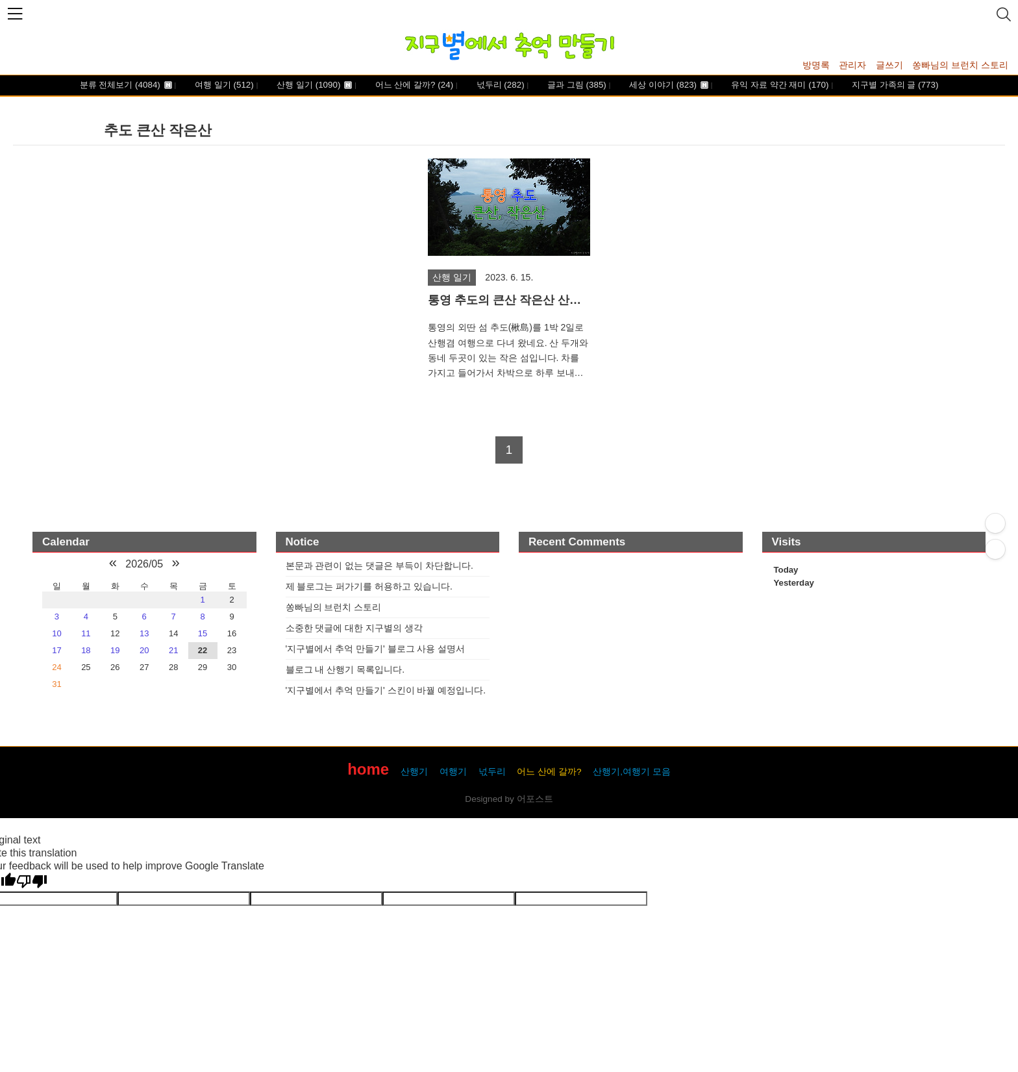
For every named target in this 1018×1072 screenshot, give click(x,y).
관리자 (852, 65)
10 (56, 633)
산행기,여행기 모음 (632, 772)
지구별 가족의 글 (893, 85)
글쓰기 (889, 65)
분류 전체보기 (126, 85)
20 (144, 650)
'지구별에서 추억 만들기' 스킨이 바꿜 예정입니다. (386, 690)
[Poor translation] (31, 882)
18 (85, 650)
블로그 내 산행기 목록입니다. (345, 669)
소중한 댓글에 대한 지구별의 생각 (354, 628)
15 (202, 633)
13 (144, 633)
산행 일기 (314, 85)
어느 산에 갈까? (413, 85)
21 (173, 650)
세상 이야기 (667, 85)
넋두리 (499, 85)
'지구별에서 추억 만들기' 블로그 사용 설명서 (376, 648)
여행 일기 (222, 85)
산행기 (414, 772)
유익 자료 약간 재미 (779, 85)
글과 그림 (575, 85)
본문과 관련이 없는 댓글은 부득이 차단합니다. (379, 565)
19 (114, 650)
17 (56, 650)
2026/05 (144, 563)
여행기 (453, 772)
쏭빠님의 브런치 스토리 (960, 65)
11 (85, 633)
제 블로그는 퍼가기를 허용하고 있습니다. (369, 586)
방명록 (816, 65)
